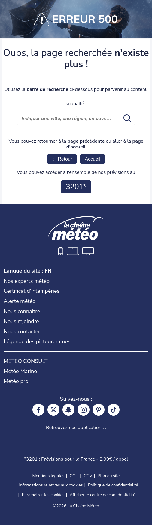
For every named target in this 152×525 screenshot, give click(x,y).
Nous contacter (22, 331)
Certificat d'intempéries (31, 291)
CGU (74, 476)
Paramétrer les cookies (43, 495)
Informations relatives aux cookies (51, 485)
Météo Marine (20, 371)
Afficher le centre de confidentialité (102, 495)
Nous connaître (22, 311)
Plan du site (109, 476)
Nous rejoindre (21, 321)
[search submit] (126, 118)
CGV (88, 476)
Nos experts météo (27, 281)
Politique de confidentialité (113, 485)
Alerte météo (19, 301)
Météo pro (16, 381)
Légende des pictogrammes (37, 341)
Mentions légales (48, 476)
